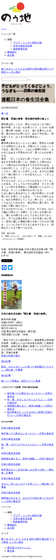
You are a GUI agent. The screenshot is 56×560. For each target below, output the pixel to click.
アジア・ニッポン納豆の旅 (27, 42)
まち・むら (14, 69)
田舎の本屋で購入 (10, 355)
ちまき (23, 69)
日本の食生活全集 (22, 45)
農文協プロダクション (19, 547)
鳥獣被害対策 (20, 49)
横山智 (43, 69)
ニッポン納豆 (13, 72)
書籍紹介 (12, 52)
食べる (4, 69)
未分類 (10, 55)
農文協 (10, 551)
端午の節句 (33, 69)
